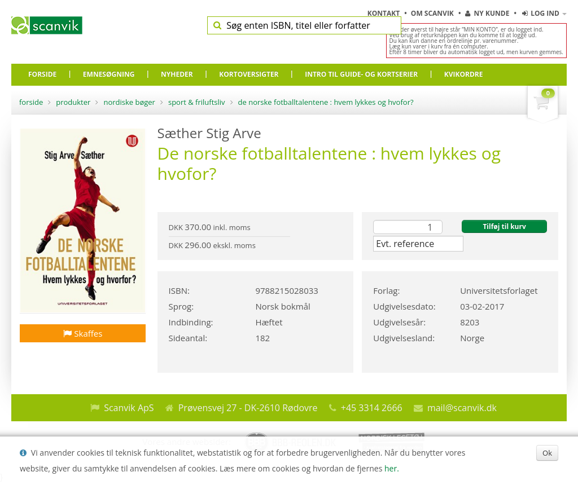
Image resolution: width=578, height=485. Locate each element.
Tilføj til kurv (504, 226)
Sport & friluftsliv (196, 102)
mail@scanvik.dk (462, 408)
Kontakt (384, 13)
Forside (31, 102)
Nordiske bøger (129, 102)
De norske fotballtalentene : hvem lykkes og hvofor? (326, 102)
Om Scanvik (433, 13)
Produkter (73, 102)
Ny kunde (487, 13)
